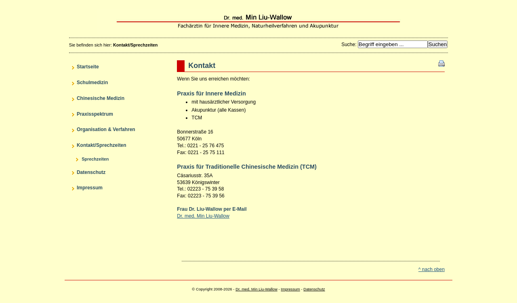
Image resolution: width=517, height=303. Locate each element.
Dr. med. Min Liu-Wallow (258, 21)
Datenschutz (314, 289)
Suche (348, 44)
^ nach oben (431, 269)
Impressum (290, 289)
